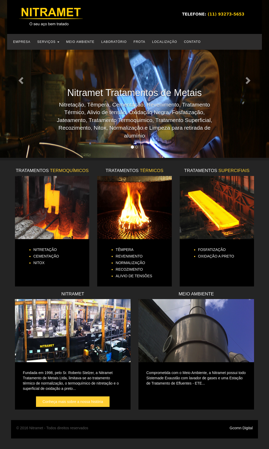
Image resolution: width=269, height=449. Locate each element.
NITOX (39, 263)
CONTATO (192, 42)
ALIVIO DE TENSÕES (134, 276)
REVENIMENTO (129, 256)
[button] (20, 79)
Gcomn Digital (241, 428)
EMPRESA (21, 42)
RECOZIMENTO (129, 269)
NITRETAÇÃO (45, 250)
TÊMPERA (124, 250)
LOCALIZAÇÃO (164, 42)
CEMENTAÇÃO (46, 256)
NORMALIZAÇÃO (130, 263)
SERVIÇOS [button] (48, 42)
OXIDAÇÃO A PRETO (216, 256)
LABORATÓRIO (114, 42)
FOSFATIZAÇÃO (212, 250)
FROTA (139, 42)
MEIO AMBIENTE (80, 42)
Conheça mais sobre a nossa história (73, 402)
